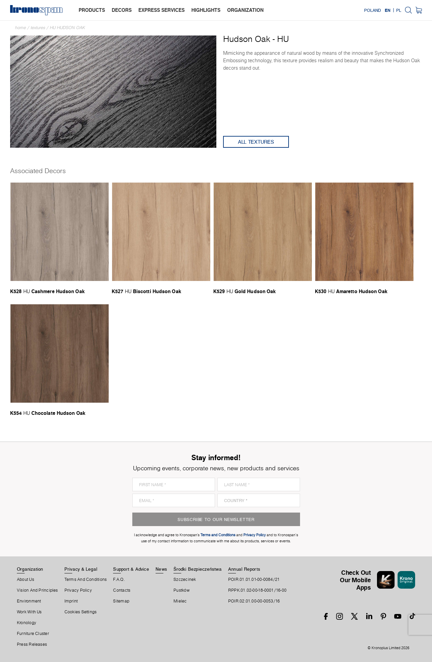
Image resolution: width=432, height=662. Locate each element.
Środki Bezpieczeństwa (197, 569)
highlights (205, 10)
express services (161, 10)
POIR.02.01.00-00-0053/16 (254, 601)
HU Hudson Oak (67, 27)
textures (38, 27)
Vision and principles (37, 590)
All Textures (256, 141)
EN (387, 10)
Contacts (121, 590)
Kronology (26, 622)
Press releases (32, 644)
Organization (30, 569)
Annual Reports (244, 569)
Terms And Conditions (85, 579)
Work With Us (29, 612)
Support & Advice (131, 569)
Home (20, 27)
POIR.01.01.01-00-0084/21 (254, 579)
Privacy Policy (78, 590)
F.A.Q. (119, 579)
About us (25, 579)
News (161, 569)
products (92, 10)
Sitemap (121, 601)
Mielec (180, 601)
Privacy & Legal (80, 569)
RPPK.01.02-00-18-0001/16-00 (257, 590)
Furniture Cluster (33, 633)
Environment (29, 601)
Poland (372, 10)
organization (245, 10)
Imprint (71, 601)
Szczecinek (184, 579)
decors (122, 10)
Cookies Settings (80, 612)
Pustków (181, 590)
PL (398, 10)
